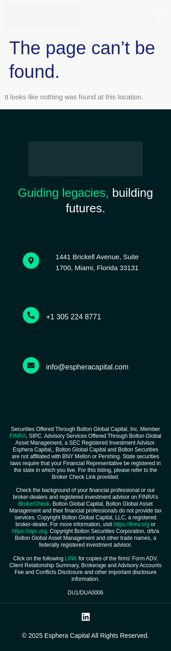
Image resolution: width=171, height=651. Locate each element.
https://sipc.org (29, 531)
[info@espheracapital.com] (31, 365)
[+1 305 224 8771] (31, 315)
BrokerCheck (33, 504)
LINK (71, 558)
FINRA (18, 436)
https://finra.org (131, 524)
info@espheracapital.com (87, 367)
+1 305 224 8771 (73, 317)
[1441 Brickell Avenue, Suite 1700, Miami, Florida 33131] (31, 260)
